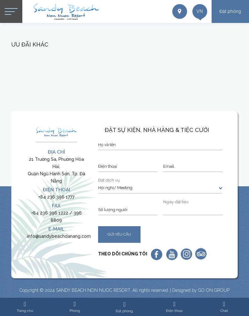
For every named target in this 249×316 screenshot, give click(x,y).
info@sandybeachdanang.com (59, 236)
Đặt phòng (230, 11)
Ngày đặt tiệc (176, 201)
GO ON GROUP (214, 290)
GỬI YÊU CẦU (119, 234)
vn (197, 12)
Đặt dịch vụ (109, 180)
